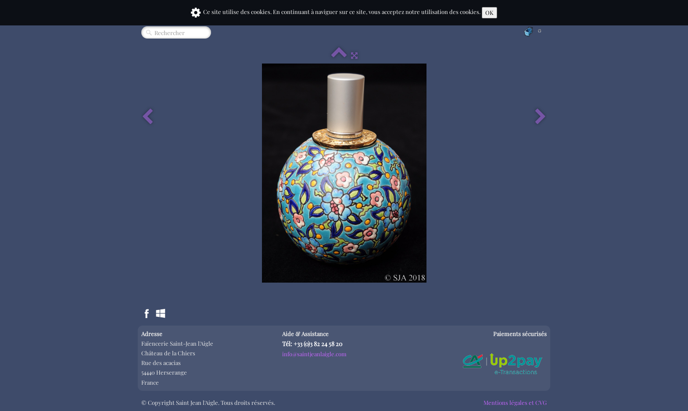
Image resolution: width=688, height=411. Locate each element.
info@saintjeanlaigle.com (314, 354)
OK (489, 12)
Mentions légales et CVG (515, 402)
